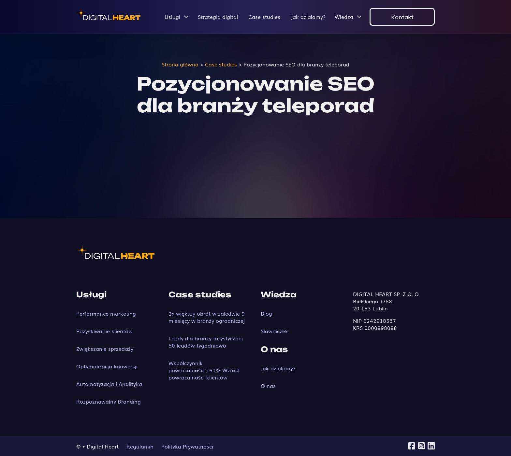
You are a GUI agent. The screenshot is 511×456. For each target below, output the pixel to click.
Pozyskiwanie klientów (104, 331)
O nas (268, 385)
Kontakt (402, 16)
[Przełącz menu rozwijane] (186, 16)
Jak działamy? (308, 17)
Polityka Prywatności (187, 446)
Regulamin (139, 446)
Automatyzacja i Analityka (109, 383)
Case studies (264, 17)
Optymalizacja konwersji (107, 366)
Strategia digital (218, 17)
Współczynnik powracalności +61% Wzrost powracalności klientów (204, 370)
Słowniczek (274, 331)
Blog (266, 313)
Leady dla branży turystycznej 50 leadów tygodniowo (205, 342)
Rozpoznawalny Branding (108, 401)
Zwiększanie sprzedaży (104, 348)
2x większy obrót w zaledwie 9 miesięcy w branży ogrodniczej (206, 317)
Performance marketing (106, 313)
